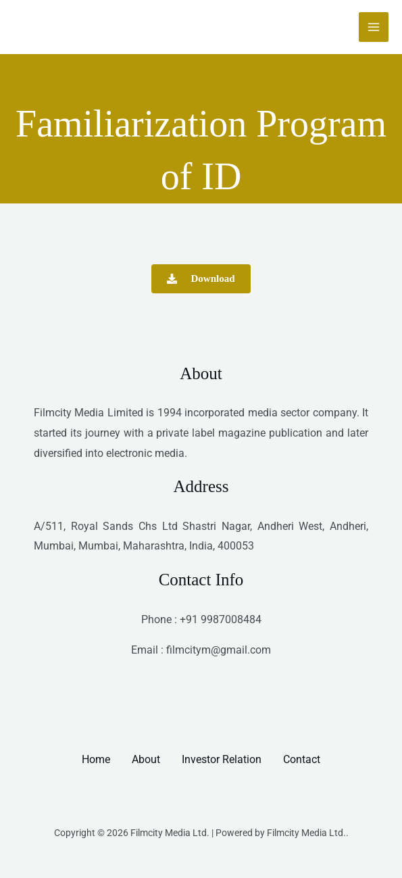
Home (96, 759)
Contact (301, 759)
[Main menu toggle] (373, 27)
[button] (201, 278)
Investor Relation (221, 759)
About (146, 759)
